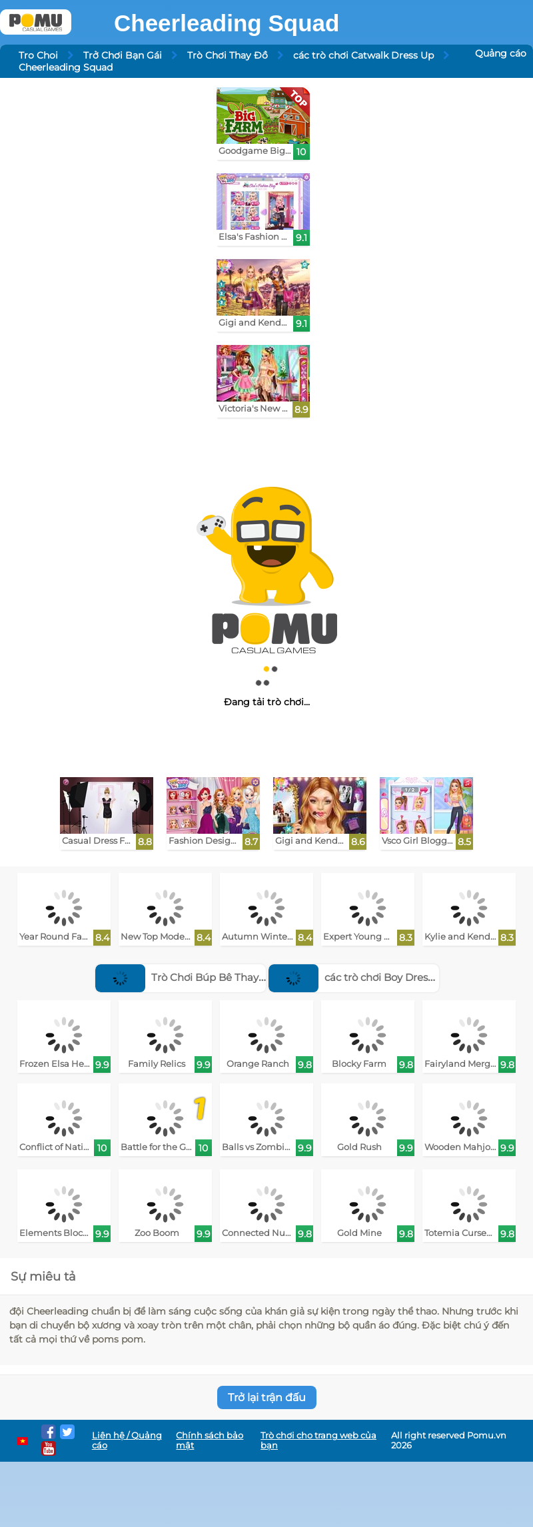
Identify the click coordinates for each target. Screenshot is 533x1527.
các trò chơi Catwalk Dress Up (363, 55)
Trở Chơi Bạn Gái (122, 55)
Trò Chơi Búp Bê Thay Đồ (185, 977)
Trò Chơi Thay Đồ (227, 55)
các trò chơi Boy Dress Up (359, 977)
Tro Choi (38, 55)
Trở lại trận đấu (267, 1397)
